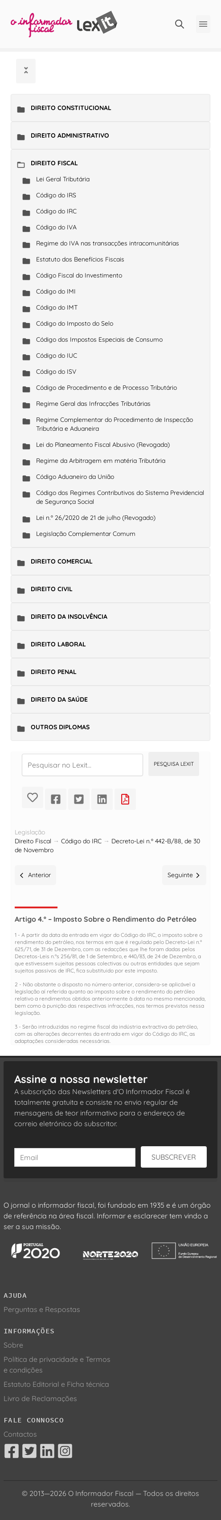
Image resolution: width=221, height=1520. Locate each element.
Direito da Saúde (59, 699)
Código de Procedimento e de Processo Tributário (106, 388)
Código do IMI (56, 291)
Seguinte (184, 875)
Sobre (13, 1344)
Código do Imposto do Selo (74, 323)
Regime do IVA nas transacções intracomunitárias (107, 243)
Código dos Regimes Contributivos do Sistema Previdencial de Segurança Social (120, 497)
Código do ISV (56, 372)
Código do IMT (57, 307)
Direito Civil (52, 589)
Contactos (20, 1434)
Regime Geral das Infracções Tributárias (93, 404)
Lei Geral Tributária (63, 179)
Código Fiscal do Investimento (79, 275)
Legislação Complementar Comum (85, 534)
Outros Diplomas (60, 727)
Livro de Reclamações (40, 1398)
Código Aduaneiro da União (75, 477)
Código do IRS (56, 195)
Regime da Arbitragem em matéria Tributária (100, 461)
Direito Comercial (62, 561)
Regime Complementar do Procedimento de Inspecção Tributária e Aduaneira (114, 424)
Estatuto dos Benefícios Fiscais (80, 259)
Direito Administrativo (70, 135)
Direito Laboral (58, 644)
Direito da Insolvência (69, 617)
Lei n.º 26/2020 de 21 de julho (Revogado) (96, 518)
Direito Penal (54, 672)
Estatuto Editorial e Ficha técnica (56, 1384)
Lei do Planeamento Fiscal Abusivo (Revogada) (103, 445)
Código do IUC (56, 355)
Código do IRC (56, 211)
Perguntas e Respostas (42, 1309)
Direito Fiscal (54, 163)
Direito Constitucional (71, 108)
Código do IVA (56, 227)
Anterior (35, 875)
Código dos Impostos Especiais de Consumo (99, 339)
